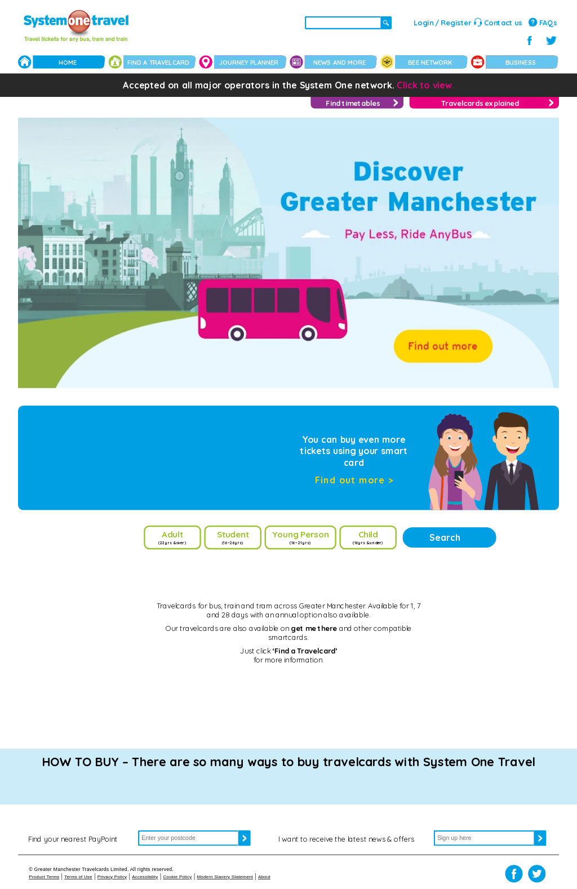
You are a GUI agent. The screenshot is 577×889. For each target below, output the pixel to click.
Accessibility (145, 876)
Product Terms (44, 876)
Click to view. (425, 85)
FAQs (548, 22)
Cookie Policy (177, 876)
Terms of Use (78, 876)
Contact (503, 22)
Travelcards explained (480, 103)
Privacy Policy (112, 876)
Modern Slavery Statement (225, 876)
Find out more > (354, 480)
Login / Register (443, 22)
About (264, 876)
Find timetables (353, 103)
